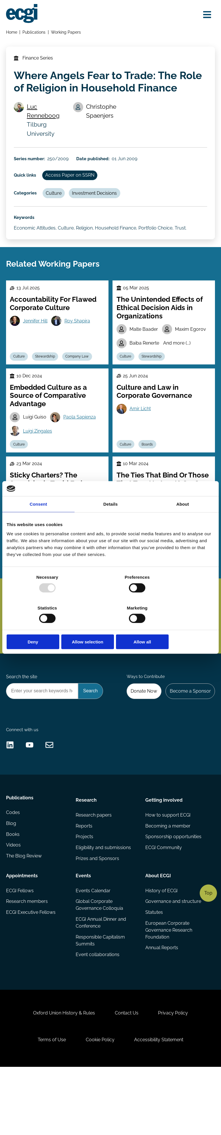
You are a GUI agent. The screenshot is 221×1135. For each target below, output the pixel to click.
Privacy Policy (175, 1076)
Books (13, 891)
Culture (56, 202)
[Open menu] (205, 15)
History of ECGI (161, 945)
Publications (35, 33)
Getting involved (163, 853)
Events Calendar (93, 945)
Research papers (94, 869)
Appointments (22, 930)
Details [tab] (110, 519)
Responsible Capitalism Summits (100, 997)
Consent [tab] (38, 519)
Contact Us (126, 1076)
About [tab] (182, 519)
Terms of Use (49, 1105)
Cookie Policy (100, 1105)
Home (12, 33)
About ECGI (158, 930)
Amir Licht (141, 430)
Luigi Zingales (39, 452)
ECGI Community (163, 903)
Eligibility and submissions (103, 903)
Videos (14, 903)
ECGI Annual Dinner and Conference (101, 978)
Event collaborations (98, 1011)
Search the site (22, 720)
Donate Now (141, 735)
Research (86, 853)
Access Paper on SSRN (72, 183)
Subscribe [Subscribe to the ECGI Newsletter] (140, 646)
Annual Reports (161, 1005)
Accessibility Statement (161, 1105)
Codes (13, 869)
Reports (84, 880)
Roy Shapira (79, 338)
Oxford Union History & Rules (62, 1076)
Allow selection (110, 626)
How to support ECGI (167, 869)
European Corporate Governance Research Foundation (168, 986)
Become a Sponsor (189, 735)
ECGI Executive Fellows (31, 968)
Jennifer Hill (36, 338)
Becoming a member (167, 880)
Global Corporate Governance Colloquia (99, 960)
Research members (27, 957)
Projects (85, 891)
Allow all (180, 626)
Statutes (154, 968)
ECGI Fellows (20, 945)
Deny (40, 626)
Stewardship (48, 375)
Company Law (81, 375)
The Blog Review (24, 914)
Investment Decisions (98, 202)
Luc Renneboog (45, 116)
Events (83, 930)
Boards (149, 467)
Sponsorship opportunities (173, 891)
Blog (12, 880)
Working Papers (67, 33)
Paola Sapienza (82, 438)
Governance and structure (173, 957)
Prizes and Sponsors (97, 914)
